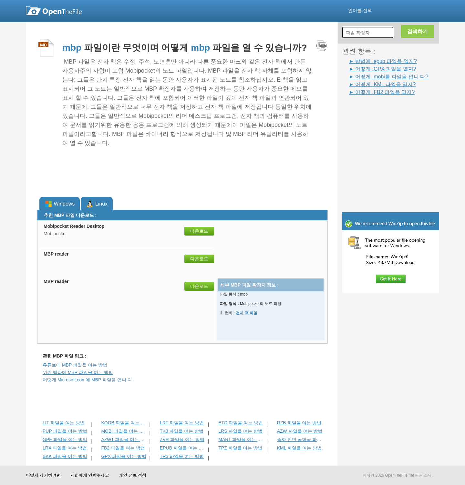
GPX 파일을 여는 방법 (123, 456)
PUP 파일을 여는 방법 (65, 431)
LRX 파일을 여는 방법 (65, 447)
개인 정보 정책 (132, 475)
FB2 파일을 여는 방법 (123, 447)
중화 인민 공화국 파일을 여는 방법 (300, 439)
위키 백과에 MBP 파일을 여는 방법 (78, 372)
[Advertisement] (381, 110)
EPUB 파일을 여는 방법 (183, 447)
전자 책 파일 (246, 313)
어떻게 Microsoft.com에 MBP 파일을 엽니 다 (87, 379)
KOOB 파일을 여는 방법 (124, 422)
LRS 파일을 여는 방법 (240, 431)
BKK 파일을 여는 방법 (65, 456)
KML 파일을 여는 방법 (299, 447)
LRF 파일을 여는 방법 (182, 422)
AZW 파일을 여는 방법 (300, 431)
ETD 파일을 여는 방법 (240, 422)
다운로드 (199, 231)
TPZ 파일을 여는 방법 (240, 447)
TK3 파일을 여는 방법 (181, 431)
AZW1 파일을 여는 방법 (124, 439)
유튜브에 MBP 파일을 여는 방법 (75, 365)
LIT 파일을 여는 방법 (64, 422)
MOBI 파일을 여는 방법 (124, 431)
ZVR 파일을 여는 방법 (182, 439)
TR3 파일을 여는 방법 (182, 456)
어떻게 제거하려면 (43, 475)
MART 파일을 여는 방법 (241, 439)
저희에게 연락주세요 (89, 475)
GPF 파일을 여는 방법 (65, 439)
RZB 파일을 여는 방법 (299, 422)
